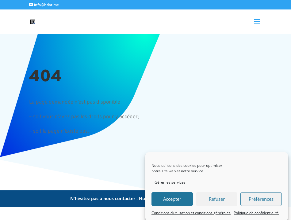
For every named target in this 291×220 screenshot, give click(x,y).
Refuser (217, 200)
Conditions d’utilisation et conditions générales (191, 214)
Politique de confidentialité (256, 214)
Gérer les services (170, 183)
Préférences (261, 200)
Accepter (172, 200)
